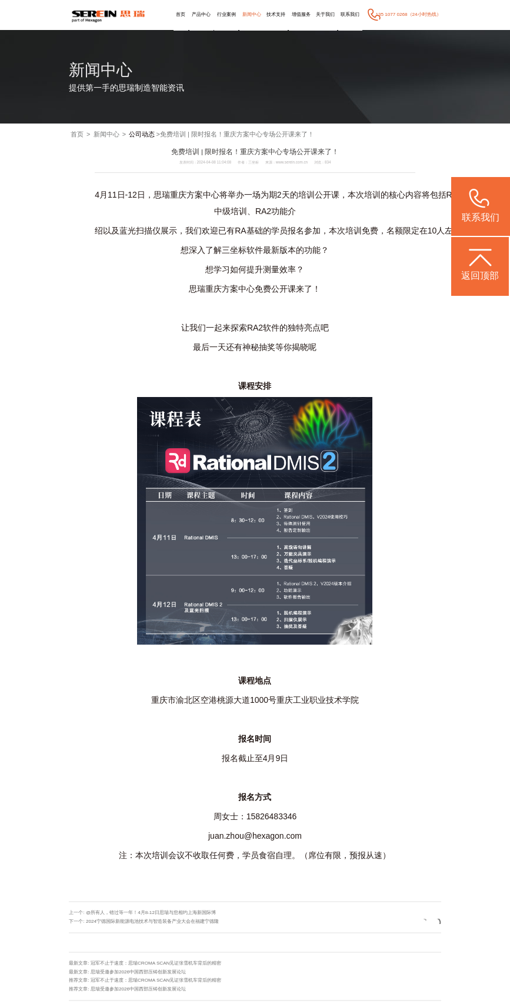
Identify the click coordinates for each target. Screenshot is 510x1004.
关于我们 (325, 14)
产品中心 (201, 14)
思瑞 (162, 194)
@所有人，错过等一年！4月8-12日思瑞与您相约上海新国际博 (151, 912)
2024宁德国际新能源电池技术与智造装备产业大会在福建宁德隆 (152, 921)
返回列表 (417, 921)
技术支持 (275, 14)
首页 (180, 14)
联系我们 (350, 14)
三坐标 (234, 250)
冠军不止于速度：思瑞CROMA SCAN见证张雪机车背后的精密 (156, 963)
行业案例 (226, 14)
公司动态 (142, 134)
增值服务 (301, 14)
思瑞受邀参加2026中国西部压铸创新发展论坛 (138, 972)
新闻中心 (251, 14)
